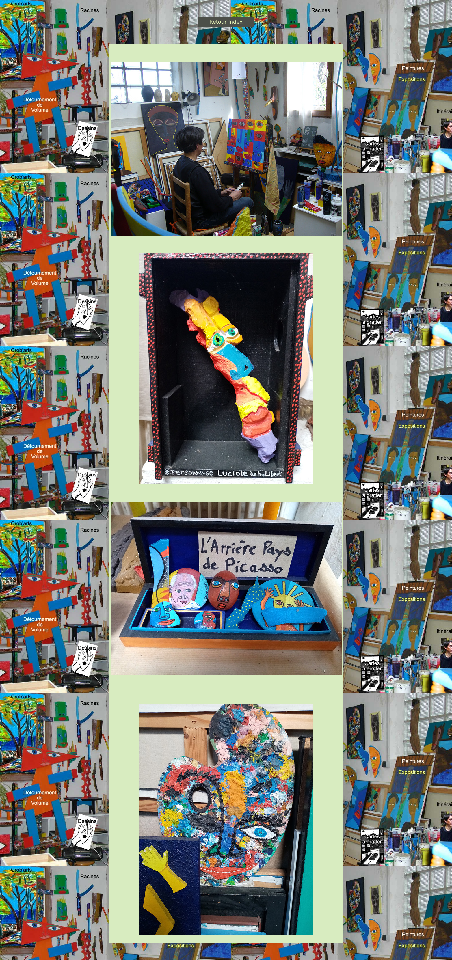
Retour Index (226, 22)
